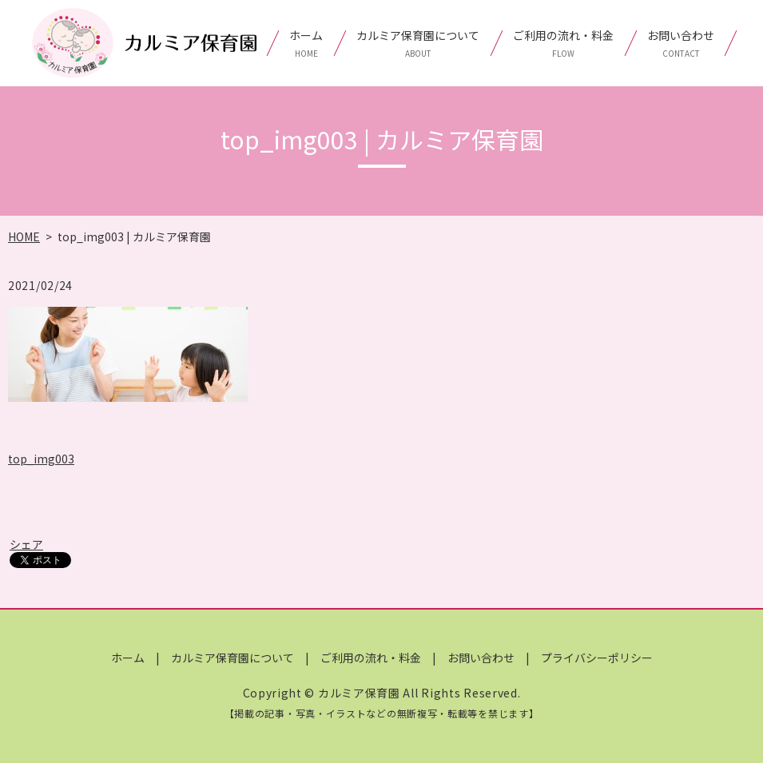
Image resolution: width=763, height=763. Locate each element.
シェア (26, 544)
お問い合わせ (680, 43)
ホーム (306, 43)
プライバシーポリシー (597, 658)
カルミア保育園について (417, 43)
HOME (24, 236)
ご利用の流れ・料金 (563, 43)
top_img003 (41, 459)
